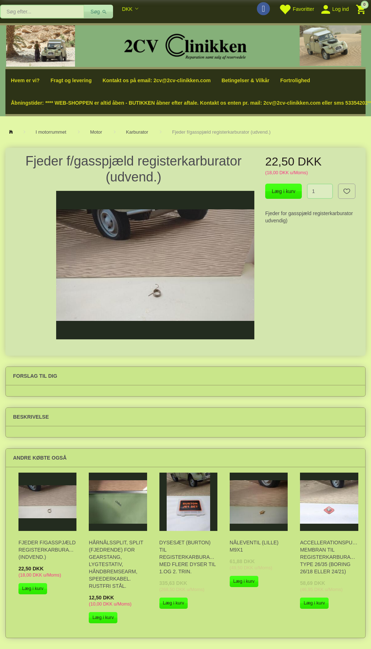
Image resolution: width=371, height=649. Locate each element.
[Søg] (98, 11)
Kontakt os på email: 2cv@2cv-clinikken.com (156, 80)
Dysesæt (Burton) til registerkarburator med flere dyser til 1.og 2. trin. (188, 557)
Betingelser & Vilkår (245, 80)
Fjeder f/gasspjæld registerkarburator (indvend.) (47, 550)
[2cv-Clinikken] (185, 45)
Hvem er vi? (25, 80)
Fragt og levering (71, 80)
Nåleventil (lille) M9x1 (254, 546)
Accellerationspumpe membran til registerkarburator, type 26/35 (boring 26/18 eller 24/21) (329, 557)
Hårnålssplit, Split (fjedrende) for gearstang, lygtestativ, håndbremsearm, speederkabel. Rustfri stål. (116, 564)
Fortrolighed (295, 80)
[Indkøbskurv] (362, 9)
